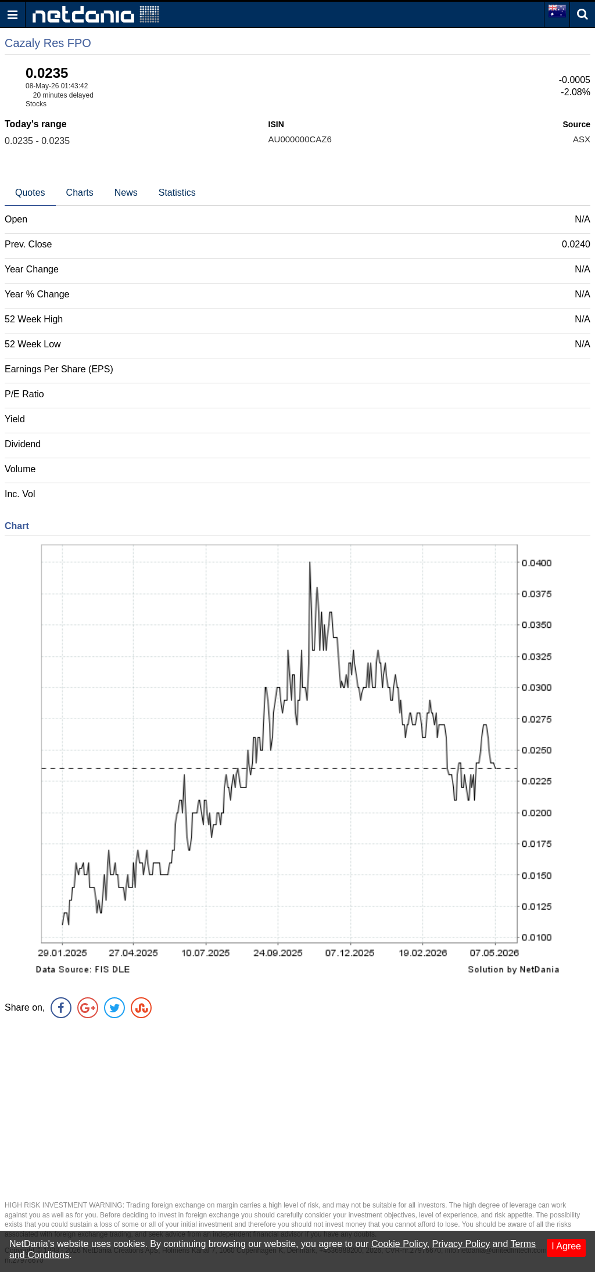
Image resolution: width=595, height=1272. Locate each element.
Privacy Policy (461, 1244)
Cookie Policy (399, 1244)
